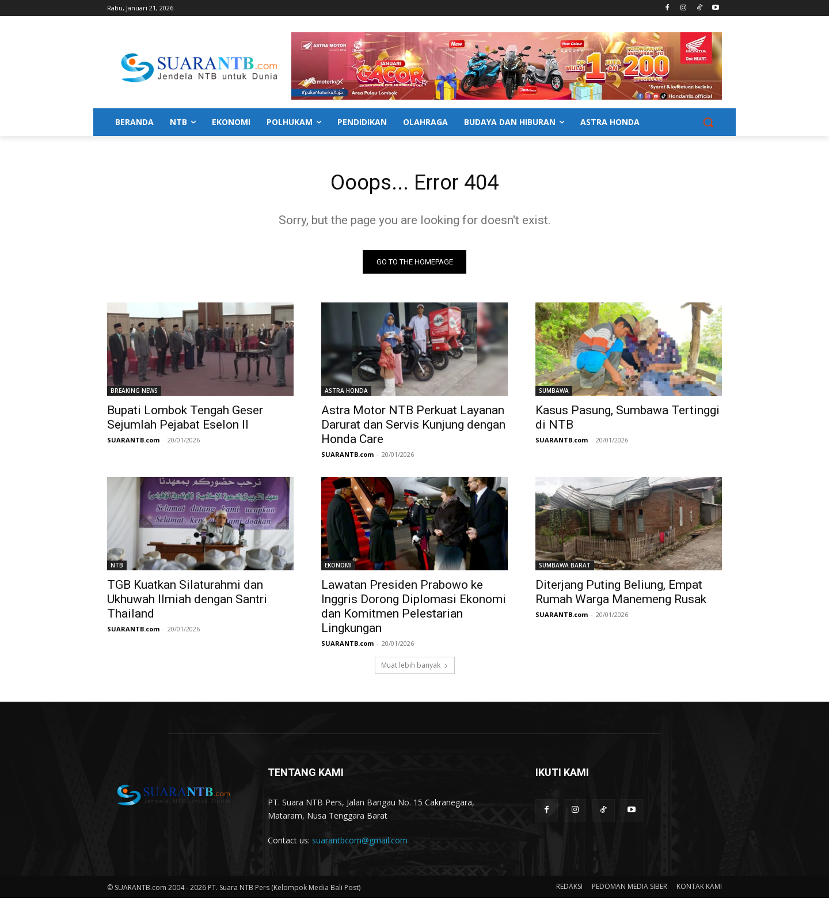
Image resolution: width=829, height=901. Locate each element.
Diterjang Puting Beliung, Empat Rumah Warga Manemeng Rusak (620, 595)
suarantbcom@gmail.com (360, 843)
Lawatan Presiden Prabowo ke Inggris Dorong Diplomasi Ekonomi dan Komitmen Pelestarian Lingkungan (413, 609)
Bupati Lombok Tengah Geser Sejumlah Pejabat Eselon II (185, 420)
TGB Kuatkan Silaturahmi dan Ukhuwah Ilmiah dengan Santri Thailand (187, 602)
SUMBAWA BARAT (565, 568)
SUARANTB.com (133, 442)
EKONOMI (338, 568)
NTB (117, 568)
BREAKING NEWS (134, 393)
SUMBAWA (554, 393)
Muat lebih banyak (414, 668)
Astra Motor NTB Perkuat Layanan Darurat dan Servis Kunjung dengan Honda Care (413, 427)
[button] (708, 122)
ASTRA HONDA (346, 393)
